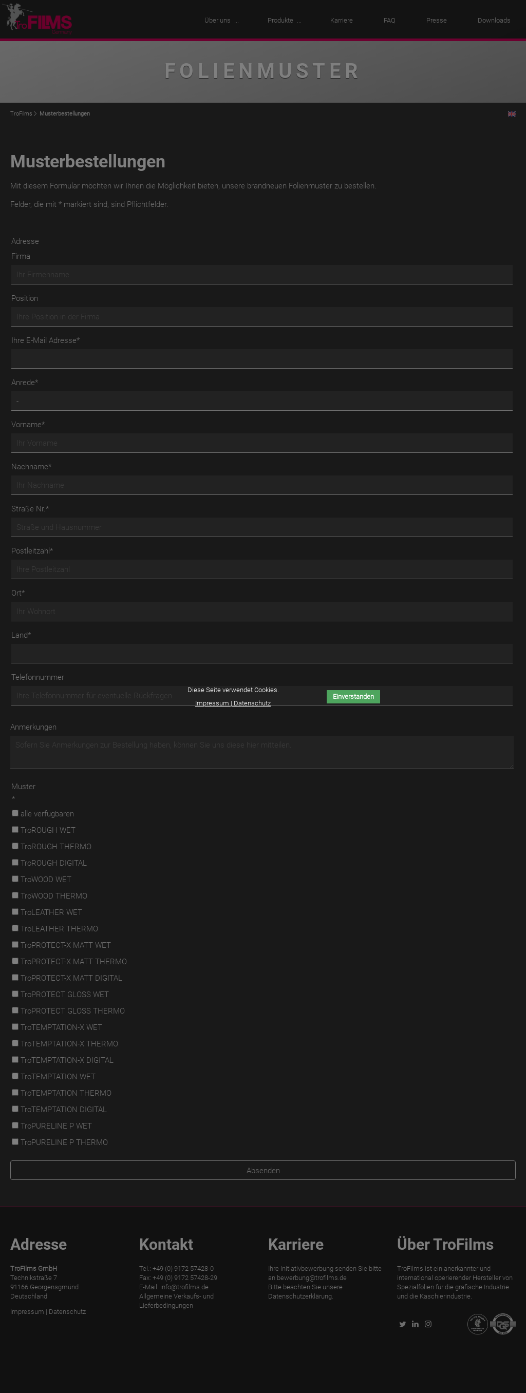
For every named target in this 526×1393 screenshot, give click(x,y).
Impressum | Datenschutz (233, 703)
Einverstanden (353, 696)
